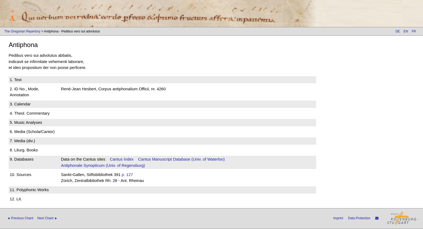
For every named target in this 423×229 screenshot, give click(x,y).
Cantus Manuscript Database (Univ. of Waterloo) (181, 159)
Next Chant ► (47, 218)
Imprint (338, 218)
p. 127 (127, 174)
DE (397, 31)
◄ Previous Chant (20, 218)
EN (406, 31)
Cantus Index (122, 159)
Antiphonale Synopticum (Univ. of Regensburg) (103, 165)
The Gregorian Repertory (22, 31)
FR (414, 31)
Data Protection (359, 218)
